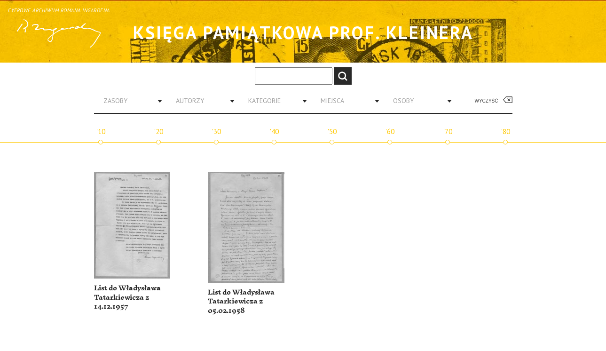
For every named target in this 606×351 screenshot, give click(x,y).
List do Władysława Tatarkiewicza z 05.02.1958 (241, 301)
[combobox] (129, 100)
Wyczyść (486, 101)
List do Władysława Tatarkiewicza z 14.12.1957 (127, 297)
